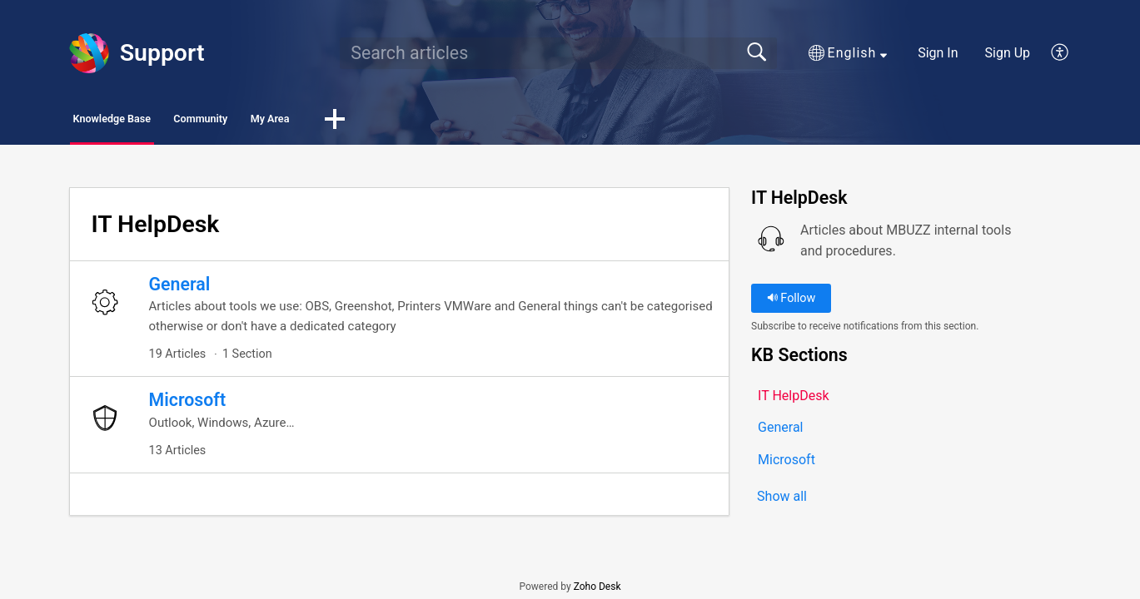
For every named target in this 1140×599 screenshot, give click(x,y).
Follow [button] (791, 302)
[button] (847, 53)
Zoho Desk (597, 592)
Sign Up (1008, 53)
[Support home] (89, 53)
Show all (782, 502)
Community (290, 121)
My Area (406, 121)
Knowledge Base (147, 121)
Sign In (938, 53)
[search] (558, 53)
